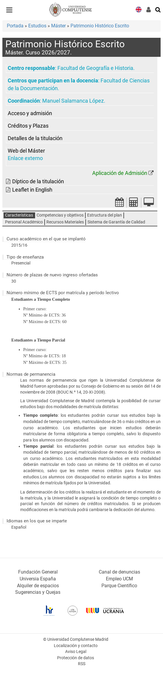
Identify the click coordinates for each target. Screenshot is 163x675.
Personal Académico (24, 222)
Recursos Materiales (65, 222)
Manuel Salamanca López (73, 101)
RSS (81, 663)
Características (19, 215)
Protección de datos (75, 657)
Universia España (38, 579)
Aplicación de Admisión (119, 173)
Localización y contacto (76, 645)
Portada (15, 26)
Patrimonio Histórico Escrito (99, 26)
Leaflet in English (32, 190)
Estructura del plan (104, 215)
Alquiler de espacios (38, 585)
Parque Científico (119, 585)
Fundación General (38, 572)
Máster (58, 26)
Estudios (37, 26)
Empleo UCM (119, 579)
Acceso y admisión (30, 113)
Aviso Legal (75, 651)
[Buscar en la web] (158, 9)
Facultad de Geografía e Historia (95, 68)
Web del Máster (26, 151)
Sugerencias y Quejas (37, 592)
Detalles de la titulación (35, 138)
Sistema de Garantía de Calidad (116, 222)
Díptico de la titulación (38, 181)
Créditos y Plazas (28, 126)
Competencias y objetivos (60, 215)
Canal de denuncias (119, 572)
